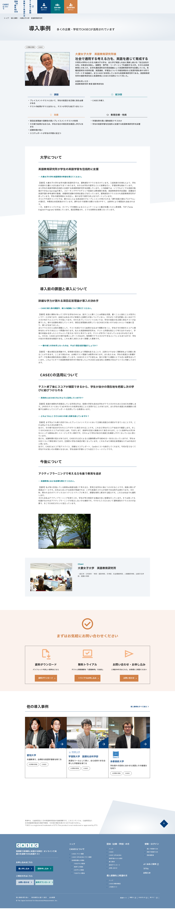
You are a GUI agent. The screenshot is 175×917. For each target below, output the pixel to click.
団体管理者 (148, 860)
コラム (145, 876)
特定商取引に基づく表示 (45, 906)
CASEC (112, 856)
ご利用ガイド (114, 895)
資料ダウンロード (116, 871)
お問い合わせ (114, 875)
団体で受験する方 (151, 856)
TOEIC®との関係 (81, 869)
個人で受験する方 (151, 853)
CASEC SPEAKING (117, 860)
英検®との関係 (80, 873)
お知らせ (146, 880)
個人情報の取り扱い (24, 906)
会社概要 (62, 906)
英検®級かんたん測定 (118, 864)
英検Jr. (127, 907)
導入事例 (14, 18)
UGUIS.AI (139, 907)
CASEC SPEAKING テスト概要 (85, 862)
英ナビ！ (151, 907)
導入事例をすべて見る (137, 710)
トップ (6, 18)
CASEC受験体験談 (116, 892)
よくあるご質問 (149, 871)
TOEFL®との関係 (81, 880)
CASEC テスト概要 (80, 858)
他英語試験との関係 (80, 865)
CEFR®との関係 (80, 877)
